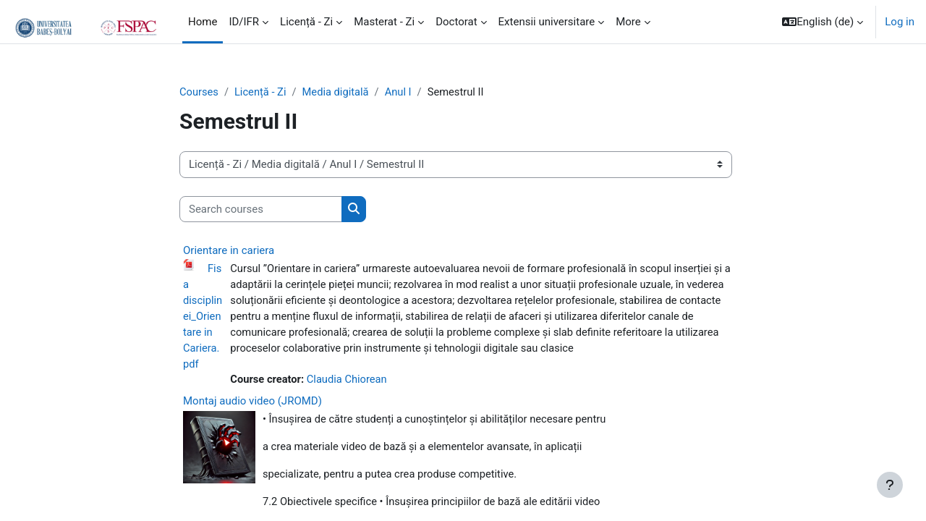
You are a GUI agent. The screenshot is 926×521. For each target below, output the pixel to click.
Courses (199, 91)
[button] (822, 21)
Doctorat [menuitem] (456, 21)
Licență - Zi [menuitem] (306, 21)
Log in (899, 21)
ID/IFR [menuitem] (244, 21)
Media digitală (339, 91)
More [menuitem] (628, 21)
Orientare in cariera (228, 251)
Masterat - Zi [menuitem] (384, 21)
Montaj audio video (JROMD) (252, 403)
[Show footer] (890, 485)
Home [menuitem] (202, 21)
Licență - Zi (261, 91)
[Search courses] (260, 209)
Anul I (402, 91)
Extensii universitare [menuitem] (546, 21)
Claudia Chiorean (349, 382)
